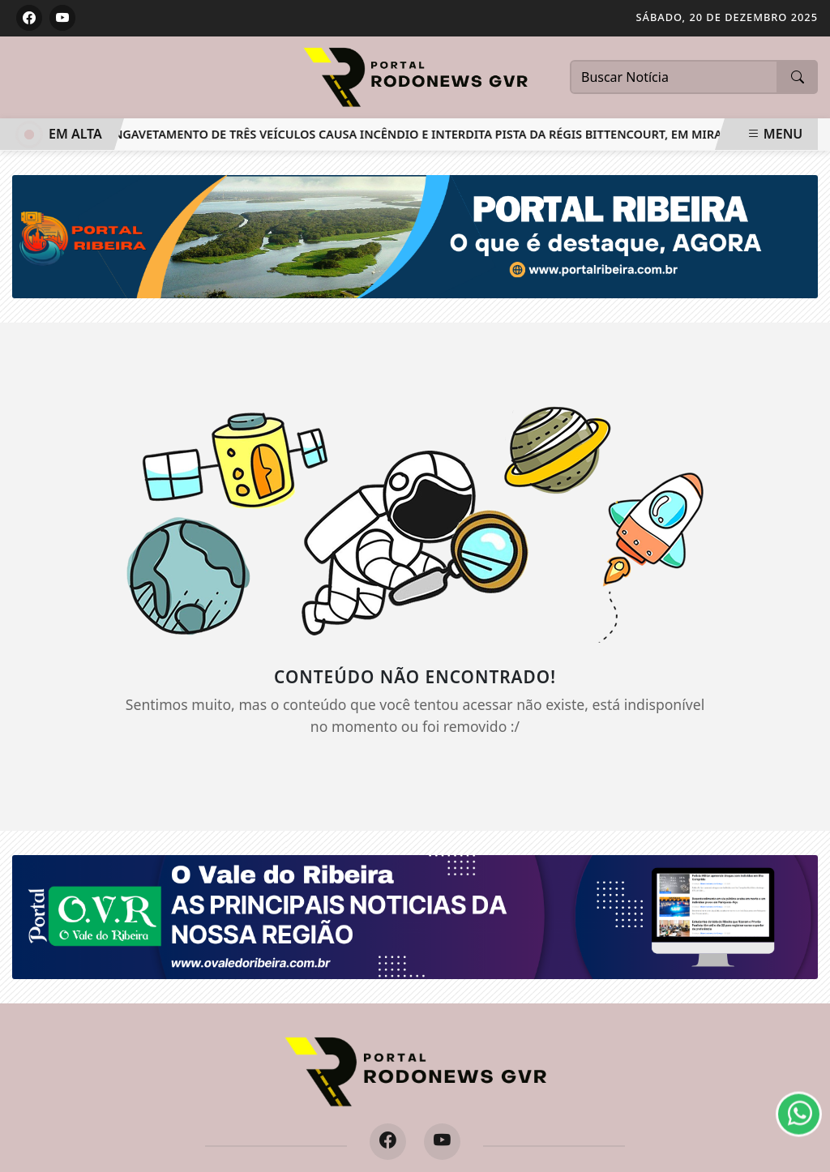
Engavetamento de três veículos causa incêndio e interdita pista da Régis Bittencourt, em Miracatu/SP (440, 134)
